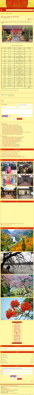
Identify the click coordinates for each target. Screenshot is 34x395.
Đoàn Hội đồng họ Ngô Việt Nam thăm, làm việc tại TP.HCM (11, 151)
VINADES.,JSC (31, 394)
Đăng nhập (19, 378)
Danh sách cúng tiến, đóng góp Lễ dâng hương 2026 (10, 154)
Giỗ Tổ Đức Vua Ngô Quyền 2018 (7, 223)
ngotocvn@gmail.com (6, 388)
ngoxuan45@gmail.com (14, 393)
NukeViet (23, 394)
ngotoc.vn (5, 387)
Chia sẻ (2, 100)
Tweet (2, 101)
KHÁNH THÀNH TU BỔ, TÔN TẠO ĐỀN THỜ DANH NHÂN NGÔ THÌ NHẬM (13, 156)
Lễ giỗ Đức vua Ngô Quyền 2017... (19, 223)
